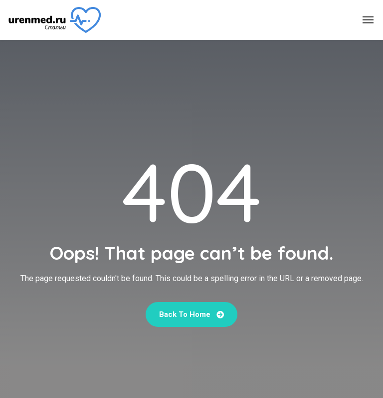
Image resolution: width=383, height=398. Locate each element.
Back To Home (191, 314)
